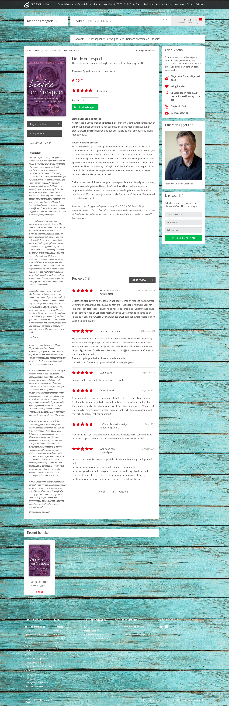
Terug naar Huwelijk (146, 50)
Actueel (169, 4)
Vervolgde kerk (115, 39)
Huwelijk (58, 50)
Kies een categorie (40, 20)
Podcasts (148, 4)
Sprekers (28, 646)
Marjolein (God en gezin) (39, 511)
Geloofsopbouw (96, 39)
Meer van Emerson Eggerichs (179, 183)
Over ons (179, 4)
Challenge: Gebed (32, 662)
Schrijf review (37, 133)
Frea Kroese (34, 337)
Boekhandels (30, 638)
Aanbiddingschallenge (34, 626)
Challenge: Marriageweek (36, 658)
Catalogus (200, 4)
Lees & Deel (29, 650)
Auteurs (159, 4)
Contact (190, 4)
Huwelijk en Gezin (43, 50)
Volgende (123, 491)
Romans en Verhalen (137, 39)
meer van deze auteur (105, 71)
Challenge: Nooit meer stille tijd (38, 666)
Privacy (27, 654)
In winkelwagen (86, 107)
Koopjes (155, 39)
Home (30, 50)
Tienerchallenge (31, 670)
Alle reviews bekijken (135, 634)
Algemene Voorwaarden (35, 634)
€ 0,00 (187, 20)
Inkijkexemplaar (38, 124)
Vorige (102, 491)
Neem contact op (179, 113)
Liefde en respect (72, 50)
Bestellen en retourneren (36, 642)
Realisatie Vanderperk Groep (157, 700)
